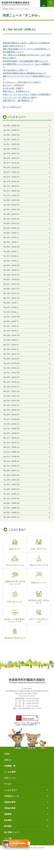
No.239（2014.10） (12, 335)
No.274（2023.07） (12, 177)
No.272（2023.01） (12, 186)
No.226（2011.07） (12, 396)
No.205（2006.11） (12, 494)
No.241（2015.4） (12, 326)
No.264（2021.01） (12, 223)
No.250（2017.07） (12, 289)
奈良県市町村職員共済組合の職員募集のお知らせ (23, 73)
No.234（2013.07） (12, 359)
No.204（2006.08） (12, 498)
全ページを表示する (11, 107)
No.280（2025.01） (12, 149)
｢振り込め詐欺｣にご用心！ (14, 70)
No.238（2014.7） (12, 340)
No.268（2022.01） (12, 205)
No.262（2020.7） (12, 233)
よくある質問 (10, 772)
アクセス (8, 784)
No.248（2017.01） (12, 293)
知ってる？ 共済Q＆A (13, 85)
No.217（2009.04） (12, 438)
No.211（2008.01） (12, 466)
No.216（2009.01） (12, 443)
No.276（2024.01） (12, 167)
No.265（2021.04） (12, 219)
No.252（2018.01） (12, 279)
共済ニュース (10, 778)
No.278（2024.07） (12, 158)
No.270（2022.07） (12, 195)
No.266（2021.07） (12, 214)
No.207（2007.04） (12, 484)
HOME (5, 9)
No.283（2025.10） (12, 135)
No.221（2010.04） (12, 419)
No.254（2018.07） (12, 270)
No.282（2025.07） (12, 139)
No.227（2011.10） (12, 391)
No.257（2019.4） (12, 256)
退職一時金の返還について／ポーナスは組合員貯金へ (25, 49)
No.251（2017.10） (12, 284)
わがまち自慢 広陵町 (12, 88)
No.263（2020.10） (12, 228)
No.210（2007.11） (12, 470)
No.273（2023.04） (12, 181)
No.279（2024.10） (12, 153)
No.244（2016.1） (12, 312)
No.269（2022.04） (12, 200)
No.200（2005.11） (12, 517)
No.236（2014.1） (12, 349)
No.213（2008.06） (12, 457)
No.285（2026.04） (12, 126)
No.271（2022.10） (12, 191)
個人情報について (11, 832)
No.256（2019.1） (12, 261)
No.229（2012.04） (12, 382)
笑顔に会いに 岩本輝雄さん (15, 91)
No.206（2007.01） (12, 489)
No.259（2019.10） (12, 247)
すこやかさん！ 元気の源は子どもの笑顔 (21, 82)
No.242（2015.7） (12, 321)
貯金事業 (8, 820)
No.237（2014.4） (12, 345)
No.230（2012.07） (12, 377)
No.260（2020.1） (12, 242)
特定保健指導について (12, 52)
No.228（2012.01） (12, 387)
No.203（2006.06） (12, 503)
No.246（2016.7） (12, 303)
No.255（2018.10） (12, 265)
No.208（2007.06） (12, 480)
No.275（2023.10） (12, 172)
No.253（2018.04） (12, 275)
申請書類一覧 (10, 766)
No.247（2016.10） (12, 298)
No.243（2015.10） (12, 317)
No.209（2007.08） (12, 475)
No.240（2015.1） (12, 331)
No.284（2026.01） (12, 130)
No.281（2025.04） (12, 144)
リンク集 (8, 838)
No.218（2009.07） (12, 433)
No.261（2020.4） (12, 237)
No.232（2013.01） (12, 368)
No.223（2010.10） (12, 410)
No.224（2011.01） (12, 405)
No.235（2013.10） (12, 354)
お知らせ (8, 760)
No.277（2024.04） (12, 163)
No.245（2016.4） (12, 307)
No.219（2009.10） (12, 429)
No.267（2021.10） (12, 209)
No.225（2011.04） (12, 401)
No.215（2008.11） (12, 447)
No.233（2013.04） (12, 363)
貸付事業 (8, 826)
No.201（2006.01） (12, 512)
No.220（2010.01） (12, 424)
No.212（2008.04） (12, 461)
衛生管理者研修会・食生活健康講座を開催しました (24, 61)
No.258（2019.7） (12, 251)
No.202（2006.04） (12, 508)
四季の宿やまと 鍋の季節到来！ (17, 100)
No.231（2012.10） (12, 373)
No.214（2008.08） (12, 452)
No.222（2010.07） (12, 415)
